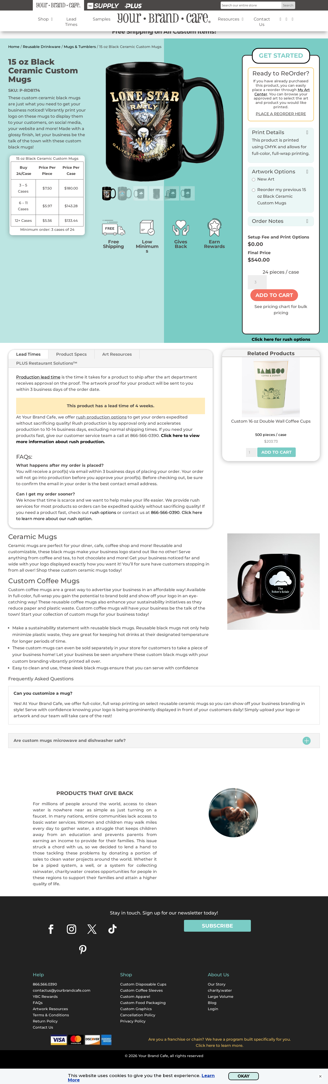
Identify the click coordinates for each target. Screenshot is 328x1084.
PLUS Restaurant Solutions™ (46, 363)
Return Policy (45, 1021)
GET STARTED (281, 55)
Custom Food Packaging (143, 1002)
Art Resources (117, 354)
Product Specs (71, 354)
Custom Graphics (136, 1009)
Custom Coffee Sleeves (141, 990)
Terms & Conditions (51, 1015)
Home (13, 46)
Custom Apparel (135, 996)
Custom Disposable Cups (143, 984)
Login (213, 1009)
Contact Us (43, 1027)
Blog (212, 1002)
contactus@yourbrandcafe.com (61, 990)
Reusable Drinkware (41, 46)
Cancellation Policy (137, 1015)
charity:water (220, 990)
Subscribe (217, 926)
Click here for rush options (281, 339)
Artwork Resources (50, 1009)
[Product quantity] (257, 282)
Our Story (216, 984)
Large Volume (220, 996)
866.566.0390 (45, 984)
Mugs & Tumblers (80, 46)
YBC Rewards (45, 996)
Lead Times (28, 354)
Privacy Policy (133, 1021)
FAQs (38, 1002)
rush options (103, 512)
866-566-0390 (165, 512)
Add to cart (274, 295)
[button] (281, 131)
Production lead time (38, 377)
